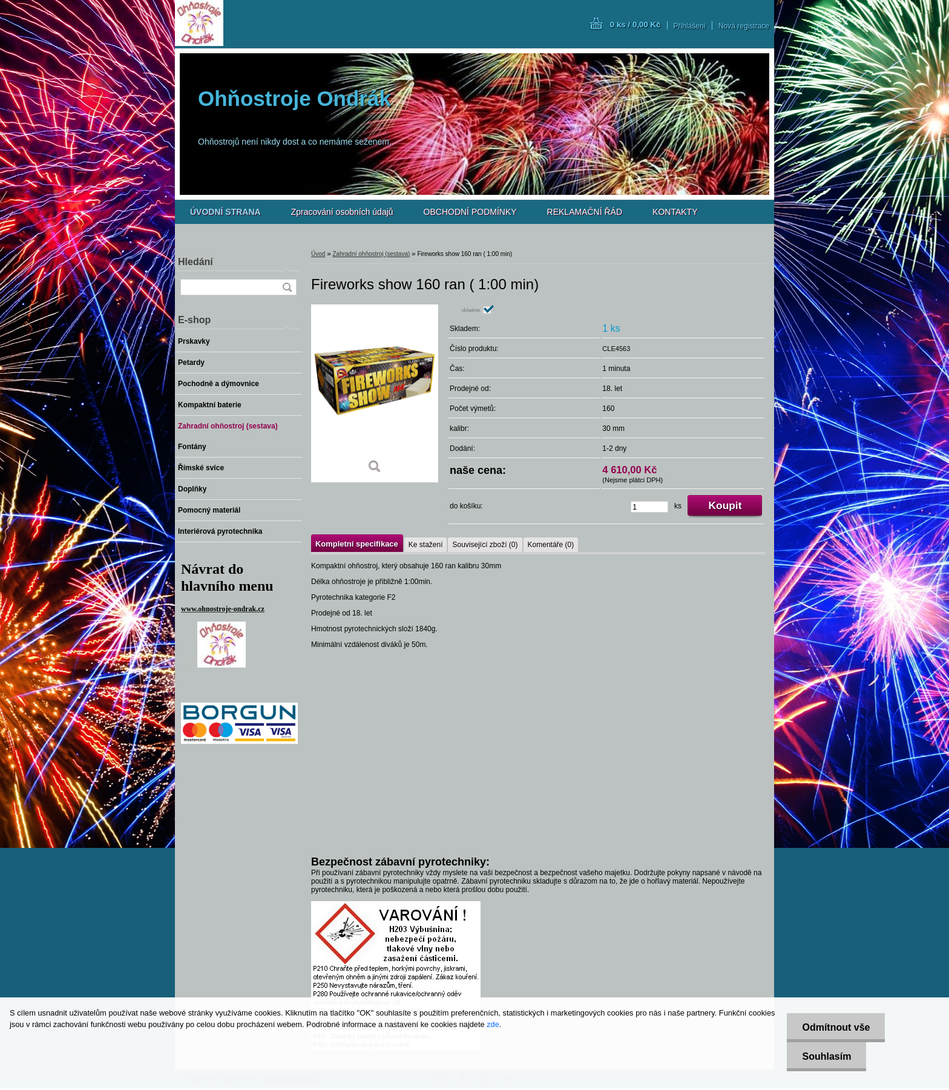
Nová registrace (743, 26)
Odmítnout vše (836, 1027)
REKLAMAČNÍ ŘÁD (584, 212)
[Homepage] (225, 212)
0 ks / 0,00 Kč (635, 24)
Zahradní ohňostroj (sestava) (371, 254)
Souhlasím (826, 1056)
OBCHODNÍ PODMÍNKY (470, 212)
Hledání (195, 262)
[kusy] (649, 507)
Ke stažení (426, 544)
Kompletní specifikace (356, 543)
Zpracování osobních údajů (342, 212)
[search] (287, 287)
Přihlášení (690, 26)
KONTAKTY (674, 212)
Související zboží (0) (484, 544)
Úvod (318, 254)
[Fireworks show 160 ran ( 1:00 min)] (375, 393)
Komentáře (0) (551, 544)
